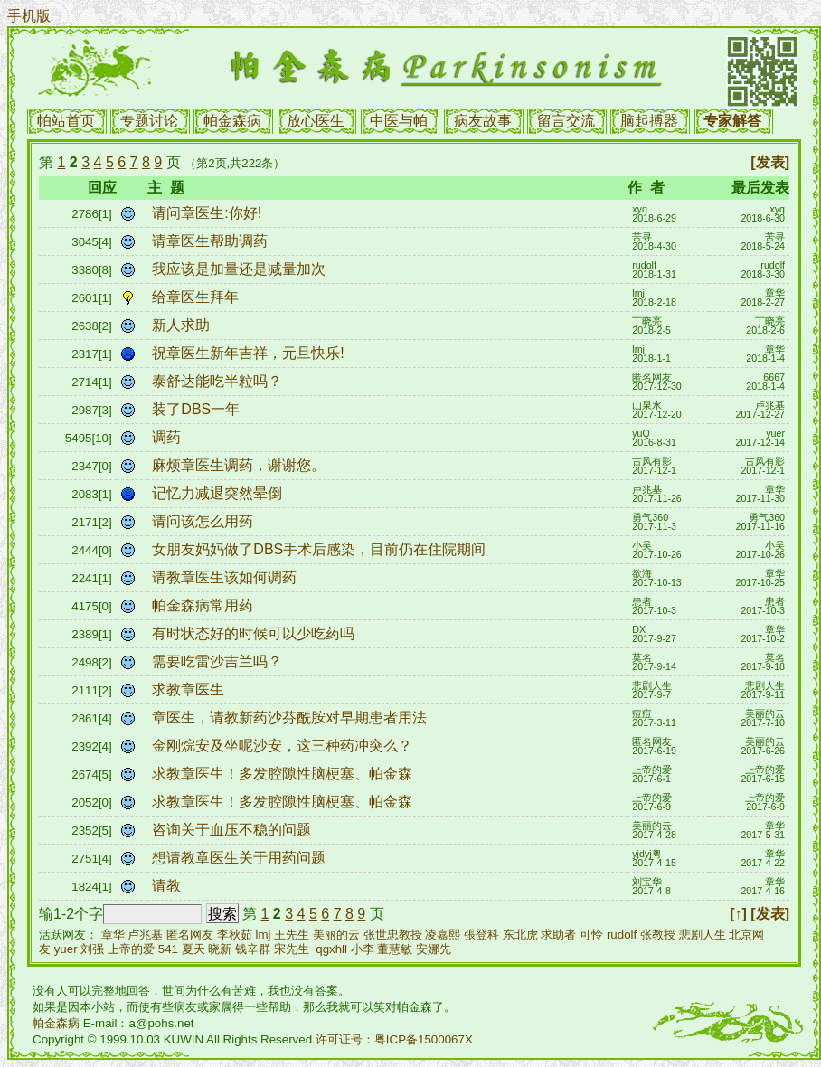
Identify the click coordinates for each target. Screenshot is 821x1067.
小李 (362, 949)
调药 (168, 437)
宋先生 (291, 949)
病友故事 (483, 120)
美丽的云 (336, 934)
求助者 (558, 934)
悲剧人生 (702, 934)
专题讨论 (149, 120)
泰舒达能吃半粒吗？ (219, 381)
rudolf (622, 934)
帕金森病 (232, 120)
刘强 (92, 949)
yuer (66, 949)
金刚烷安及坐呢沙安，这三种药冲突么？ (284, 745)
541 (168, 949)
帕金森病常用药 (204, 605)
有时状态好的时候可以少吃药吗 (255, 633)
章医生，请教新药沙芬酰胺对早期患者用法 (291, 717)
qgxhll (331, 949)
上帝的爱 (131, 949)
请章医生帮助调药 (211, 241)
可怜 (591, 934)
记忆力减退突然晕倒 (219, 493)
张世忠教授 (392, 934)
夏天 (193, 949)
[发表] (769, 162)
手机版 (29, 16)
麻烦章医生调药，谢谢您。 (240, 465)
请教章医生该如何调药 (226, 577)
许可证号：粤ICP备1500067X (394, 1039)
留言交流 (566, 120)
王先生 (291, 934)
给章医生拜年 (197, 297)
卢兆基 (145, 934)
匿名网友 (189, 934)
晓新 (219, 949)
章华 (113, 934)
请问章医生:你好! (208, 213)
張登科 (481, 934)
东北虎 (520, 934)
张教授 (657, 934)
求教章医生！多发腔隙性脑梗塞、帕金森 (284, 773)
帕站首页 (66, 120)
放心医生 (315, 120)
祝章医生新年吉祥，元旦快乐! (250, 353)
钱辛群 (252, 949)
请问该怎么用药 (204, 521)
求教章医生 (190, 689)
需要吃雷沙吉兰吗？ (219, 661)
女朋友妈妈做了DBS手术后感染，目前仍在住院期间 (320, 549)
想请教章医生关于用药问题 (240, 857)
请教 (168, 885)
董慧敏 (394, 949)
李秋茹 (234, 934)
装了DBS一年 (197, 409)
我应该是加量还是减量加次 (240, 269)
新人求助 (182, 325)
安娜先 (433, 949)
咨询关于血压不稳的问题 (233, 829)
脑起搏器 (649, 120)
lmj (263, 934)
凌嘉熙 (442, 934)
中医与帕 (399, 120)
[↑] (738, 913)
